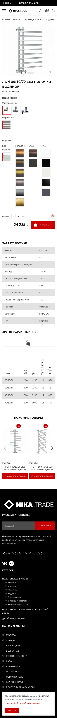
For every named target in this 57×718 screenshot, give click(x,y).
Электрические (15, 597)
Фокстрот (12, 586)
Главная (6, 19)
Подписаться (45, 526)
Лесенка (12, 582)
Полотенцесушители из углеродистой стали (25, 611)
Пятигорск (13, 671)
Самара (11, 640)
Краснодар (13, 645)
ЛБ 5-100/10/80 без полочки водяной (15, 468)
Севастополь (14, 676)
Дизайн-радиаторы (13, 618)
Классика (12, 590)
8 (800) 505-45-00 (22, 553)
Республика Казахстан (20, 687)
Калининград (14, 682)
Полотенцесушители (33, 19)
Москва (11, 635)
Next (52, 448)
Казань (10, 661)
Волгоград (12, 650)
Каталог (17, 19)
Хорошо (12, 710)
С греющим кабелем (17, 601)
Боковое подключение (18, 604)
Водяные (50, 19)
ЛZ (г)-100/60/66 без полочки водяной (42, 468)
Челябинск (13, 666)
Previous (5, 448)
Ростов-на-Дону (16, 655)
